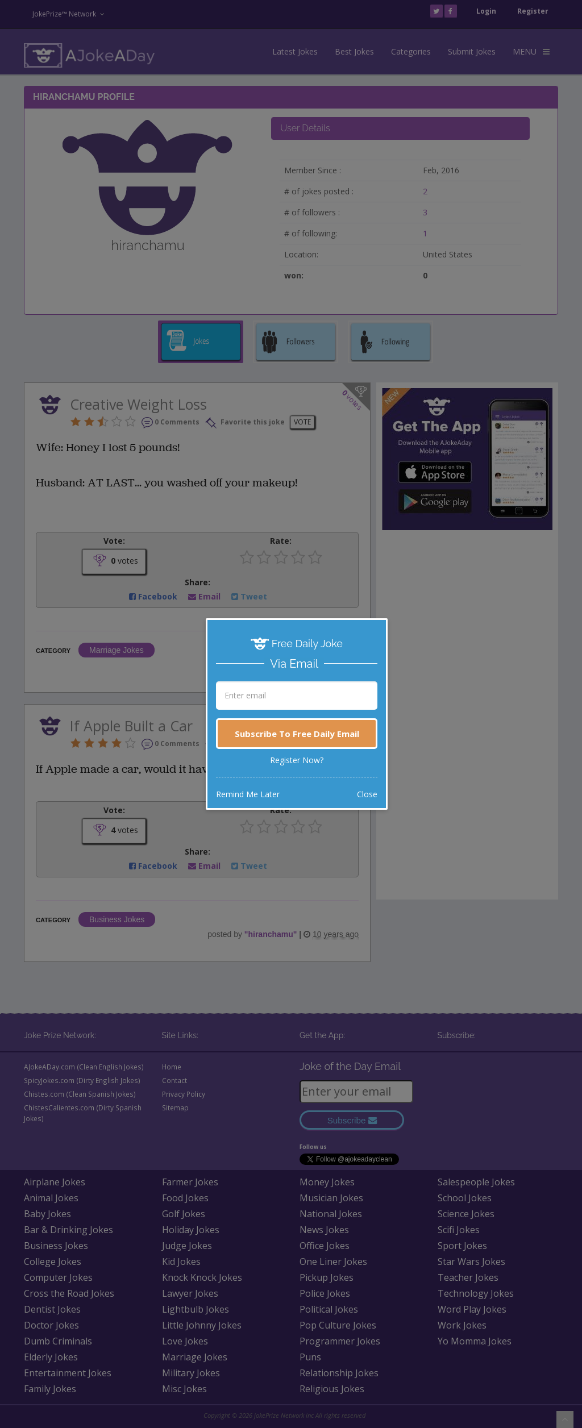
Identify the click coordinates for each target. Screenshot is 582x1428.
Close (367, 794)
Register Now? (296, 760)
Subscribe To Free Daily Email (297, 733)
